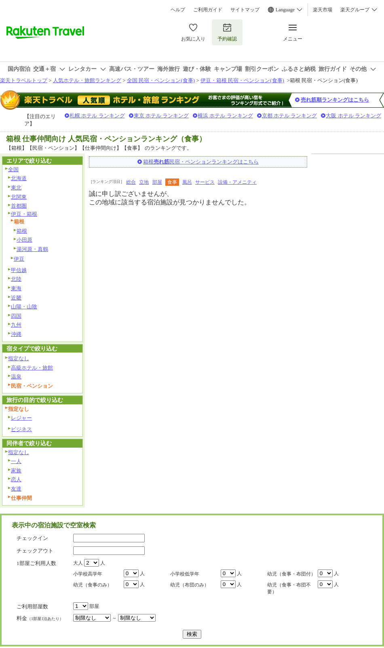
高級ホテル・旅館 (32, 368)
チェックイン (32, 538)
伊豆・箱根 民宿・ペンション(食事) (242, 80)
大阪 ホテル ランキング (353, 116)
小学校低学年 (184, 574)
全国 (13, 169)
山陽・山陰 (24, 307)
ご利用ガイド (207, 10)
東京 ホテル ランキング (161, 116)
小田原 (24, 240)
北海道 (19, 178)
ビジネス (21, 429)
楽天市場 (322, 10)
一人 (16, 461)
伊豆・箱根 (24, 214)
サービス (205, 182)
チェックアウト (35, 551)
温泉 (16, 377)
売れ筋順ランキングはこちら (335, 100)
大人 (78, 563)
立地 (144, 182)
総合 (131, 182)
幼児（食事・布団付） (291, 574)
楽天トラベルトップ (23, 80)
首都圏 (19, 206)
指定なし (18, 358)
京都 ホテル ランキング (289, 116)
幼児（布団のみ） (189, 585)
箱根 (22, 231)
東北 (16, 188)
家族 (16, 470)
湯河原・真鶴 (32, 249)
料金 (40, 618)
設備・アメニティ (237, 182)
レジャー (21, 418)
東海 (16, 288)
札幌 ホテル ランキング (97, 116)
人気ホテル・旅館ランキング (87, 80)
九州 (16, 325)
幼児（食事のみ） (92, 585)
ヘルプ (178, 10)
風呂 (187, 182)
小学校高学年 (87, 574)
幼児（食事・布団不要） (289, 588)
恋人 (16, 479)
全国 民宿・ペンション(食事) (161, 80)
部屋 (157, 182)
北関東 (19, 197)
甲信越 (19, 270)
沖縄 (16, 334)
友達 (16, 489)
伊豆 (19, 259)
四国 (16, 316)
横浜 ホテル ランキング (225, 116)
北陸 (16, 279)
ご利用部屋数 (32, 606)
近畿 (16, 298)
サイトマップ (245, 10)
